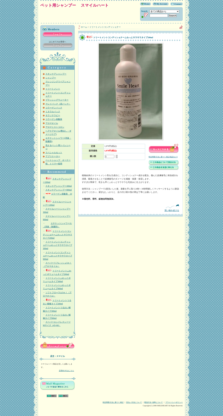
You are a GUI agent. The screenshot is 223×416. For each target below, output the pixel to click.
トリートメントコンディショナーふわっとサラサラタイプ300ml (57, 245)
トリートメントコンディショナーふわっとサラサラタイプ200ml (57, 234)
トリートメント (52, 89)
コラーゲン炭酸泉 (53, 119)
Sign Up (57, 45)
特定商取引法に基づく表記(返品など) (163, 157)
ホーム (84, 27)
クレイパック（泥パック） (58, 104)
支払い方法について (134, 402)
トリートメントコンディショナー (105, 27)
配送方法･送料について (153, 402)
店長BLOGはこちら (66, 371)
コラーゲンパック (53, 108)
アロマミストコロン (54, 127)
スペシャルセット (53, 152)
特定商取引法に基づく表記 (113, 402)
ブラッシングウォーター (56, 100)
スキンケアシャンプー (55, 74)
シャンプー (50, 78)
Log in (57, 34)
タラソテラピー (52, 115)
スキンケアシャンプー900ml (58, 190)
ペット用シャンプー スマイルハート (76, 5)
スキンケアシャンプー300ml (58, 186)
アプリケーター (52, 156)
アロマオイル (51, 123)
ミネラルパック (52, 111)
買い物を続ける (130, 208)
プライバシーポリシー (174, 402)
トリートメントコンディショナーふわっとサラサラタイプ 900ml (57, 255)
